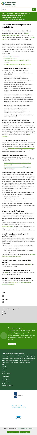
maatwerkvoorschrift (7, 226)
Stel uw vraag (12, 344)
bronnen (7, 272)
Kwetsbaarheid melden (7, 385)
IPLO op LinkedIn (6, 373)
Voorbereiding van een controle (11, 55)
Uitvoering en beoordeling (10, 58)
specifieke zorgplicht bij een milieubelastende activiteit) (21, 148)
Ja (4, 311)
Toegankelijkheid (6, 379)
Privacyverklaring (6, 381)
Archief (3, 371)
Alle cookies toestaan (13, 432)
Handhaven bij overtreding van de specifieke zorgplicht (17, 64)
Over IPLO (27, 362)
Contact (3, 369)
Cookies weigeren (25, 432)
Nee (5, 313)
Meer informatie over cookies (25, 428)
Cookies (3, 383)
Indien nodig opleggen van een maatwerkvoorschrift (16, 60)
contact (29, 264)
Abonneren (4, 368)
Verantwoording (5, 378)
